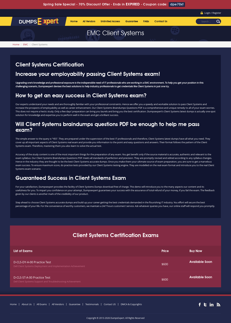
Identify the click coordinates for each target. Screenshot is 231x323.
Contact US (110, 304)
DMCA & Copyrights (131, 304)
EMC (25, 44)
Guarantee (131, 21)
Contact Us (160, 21)
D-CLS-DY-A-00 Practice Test (32, 262)
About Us (27, 304)
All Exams (42, 304)
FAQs (146, 21)
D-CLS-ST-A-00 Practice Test (32, 277)
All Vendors (89, 21)
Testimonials (92, 304)
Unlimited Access (110, 21)
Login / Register (212, 12)
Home (73, 21)
